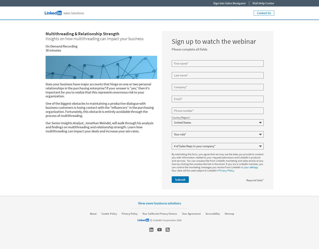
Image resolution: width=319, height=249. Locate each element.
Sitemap (229, 213)
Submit (180, 179)
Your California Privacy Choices (159, 213)
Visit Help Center (263, 3)
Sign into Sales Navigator (229, 3)
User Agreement (191, 213)
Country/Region (181, 117)
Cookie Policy (109, 213)
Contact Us (264, 13)
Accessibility (213, 213)
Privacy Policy (226, 170)
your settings (251, 167)
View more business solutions (159, 203)
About (93, 213)
